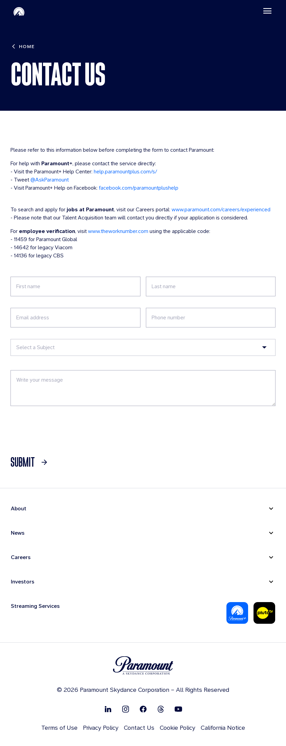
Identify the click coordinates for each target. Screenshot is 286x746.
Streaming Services (35, 606)
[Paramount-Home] (20, 11)
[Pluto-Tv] (264, 613)
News (17, 533)
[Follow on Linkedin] (108, 709)
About (18, 509)
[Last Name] (211, 287)
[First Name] (75, 287)
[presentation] (62, 431)
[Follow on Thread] (161, 709)
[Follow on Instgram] (126, 709)
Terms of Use (59, 727)
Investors (22, 582)
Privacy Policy (100, 727)
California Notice (223, 727)
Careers (20, 557)
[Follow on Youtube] (178, 709)
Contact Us (139, 727)
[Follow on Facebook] (143, 709)
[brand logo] (143, 666)
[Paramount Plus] (237, 613)
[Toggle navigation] (266, 11)
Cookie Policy (177, 727)
